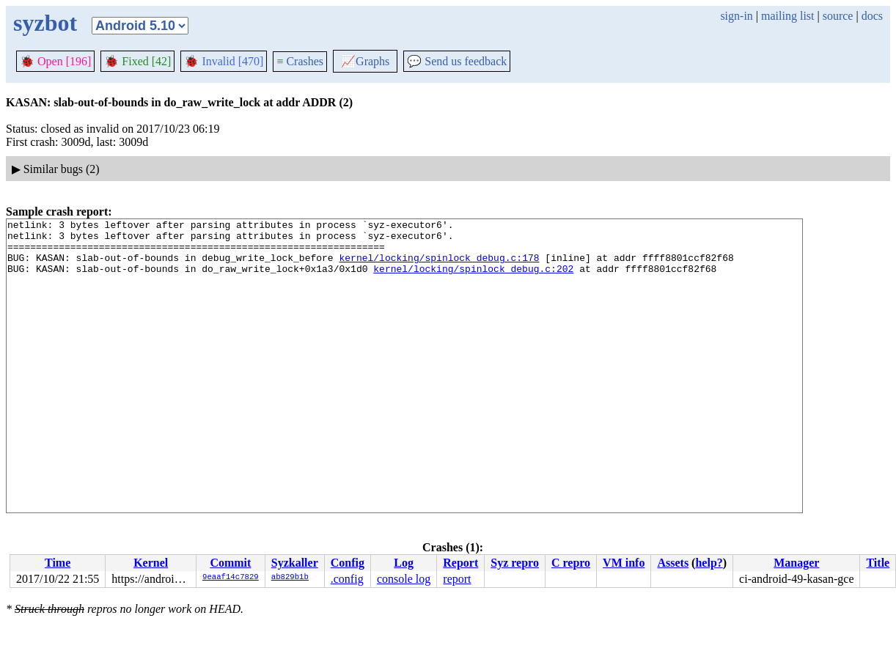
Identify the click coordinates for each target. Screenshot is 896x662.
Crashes (299, 61)
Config (347, 562)
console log (403, 579)
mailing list (787, 16)
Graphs (365, 61)
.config (347, 579)
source (838, 16)
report (457, 579)
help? (708, 562)
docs (872, 16)
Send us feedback (457, 61)
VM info (624, 562)
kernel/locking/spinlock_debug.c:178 (439, 266)
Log (404, 562)
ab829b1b (290, 578)
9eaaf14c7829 (230, 578)
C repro (570, 562)
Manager (796, 562)
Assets (672, 562)
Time (57, 562)
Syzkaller (294, 562)
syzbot (45, 23)
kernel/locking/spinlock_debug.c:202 (473, 279)
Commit (230, 562)
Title (877, 562)
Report (460, 562)
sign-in (736, 16)
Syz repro (515, 562)
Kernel (150, 562)
